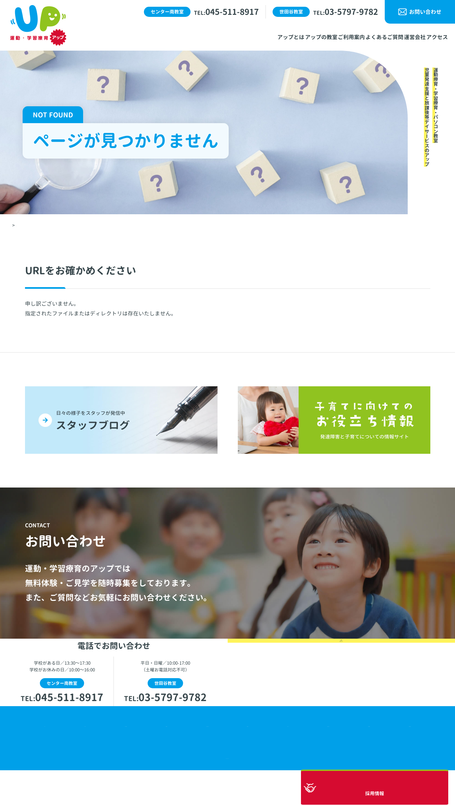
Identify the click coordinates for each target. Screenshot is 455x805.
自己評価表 (366, 757)
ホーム (39, 757)
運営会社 (249, 757)
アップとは (74, 757)
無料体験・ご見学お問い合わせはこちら (341, 701)
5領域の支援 (409, 757)
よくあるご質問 (206, 757)
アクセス (284, 757)
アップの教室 (117, 757)
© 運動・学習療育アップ (227, 791)
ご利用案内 (160, 757)
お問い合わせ (425, 12)
